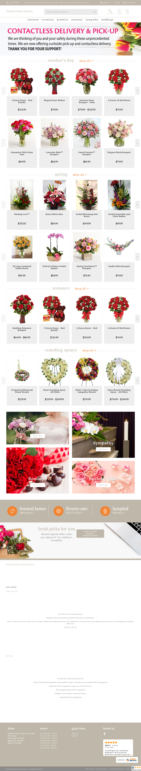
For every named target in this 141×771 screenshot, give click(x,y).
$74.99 (119, 109)
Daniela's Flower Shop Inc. (19, 11)
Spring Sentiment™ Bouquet (87, 267)
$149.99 (87, 223)
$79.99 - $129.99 (86, 109)
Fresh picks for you (56, 534)
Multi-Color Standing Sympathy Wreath (87, 391)
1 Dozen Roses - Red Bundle (22, 101)
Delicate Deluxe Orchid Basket (54, 267)
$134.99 (87, 337)
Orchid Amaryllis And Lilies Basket (119, 215)
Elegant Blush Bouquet (119, 152)
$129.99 (22, 399)
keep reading (11, 587)
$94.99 (21, 275)
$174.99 (87, 399)
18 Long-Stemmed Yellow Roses (22, 267)
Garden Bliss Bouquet (119, 266)
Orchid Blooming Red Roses (87, 215)
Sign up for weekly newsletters (90, 533)
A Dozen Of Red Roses (119, 100)
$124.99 (22, 109)
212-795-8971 (15, 3)
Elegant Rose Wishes (54, 100)
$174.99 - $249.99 (119, 399)
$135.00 (22, 223)
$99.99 (119, 223)
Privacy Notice (102, 769)
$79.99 (54, 109)
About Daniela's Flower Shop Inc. (20, 564)
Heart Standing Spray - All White (54, 391)
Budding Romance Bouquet (22, 329)
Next (137, 91)
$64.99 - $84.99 (22, 337)
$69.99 (21, 161)
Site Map (130, 769)
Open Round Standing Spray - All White (119, 391)
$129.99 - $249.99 (54, 399)
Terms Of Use (90, 769)
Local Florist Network (117, 769)
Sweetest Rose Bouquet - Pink (87, 101)
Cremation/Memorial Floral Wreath (22, 391)
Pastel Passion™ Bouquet (86, 153)
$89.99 (54, 275)
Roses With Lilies (54, 214)
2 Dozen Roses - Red (86, 328)
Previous (3, 91)
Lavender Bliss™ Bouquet (54, 153)
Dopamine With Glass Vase (22, 153)
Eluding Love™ (22, 214)
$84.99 (54, 161)
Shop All (85, 60)
